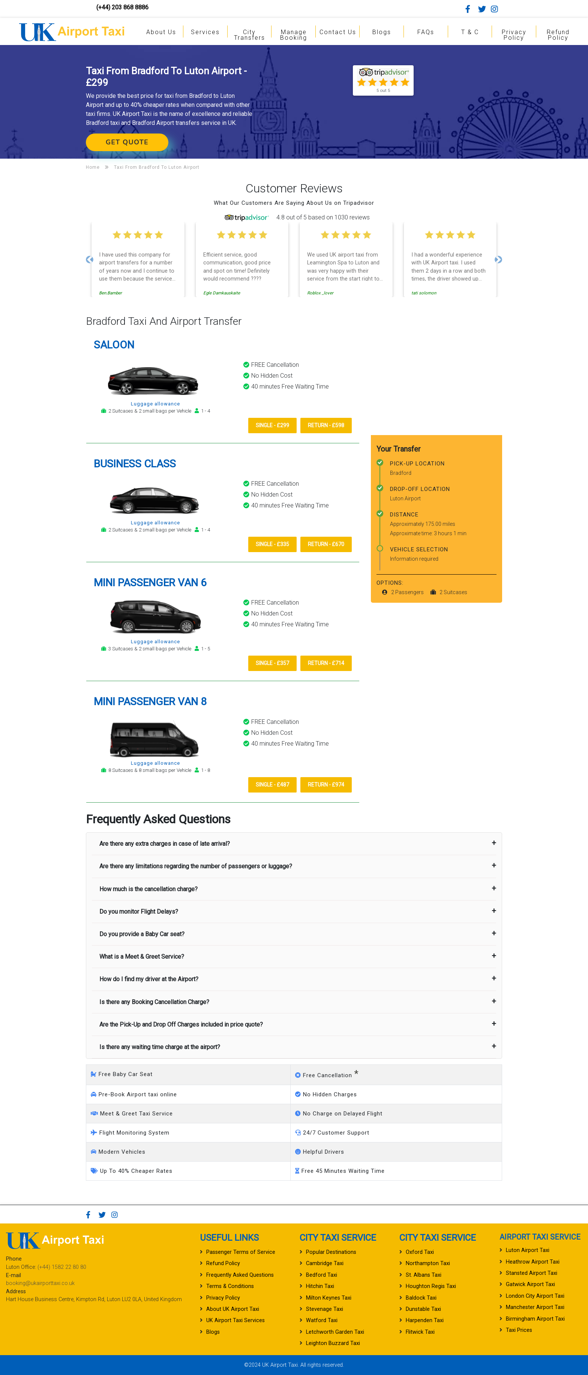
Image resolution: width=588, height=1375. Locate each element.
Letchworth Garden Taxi (335, 1332)
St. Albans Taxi (423, 1275)
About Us (161, 32)
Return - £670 (326, 544)
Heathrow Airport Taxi (533, 1262)
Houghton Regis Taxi (431, 1286)
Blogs (381, 32)
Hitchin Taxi (320, 1286)
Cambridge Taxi (325, 1263)
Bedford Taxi (321, 1275)
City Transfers (249, 35)
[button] (89, 259)
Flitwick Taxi (420, 1332)
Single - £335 (272, 544)
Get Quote (127, 142)
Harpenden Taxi (425, 1320)
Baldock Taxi (421, 1298)
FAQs (425, 32)
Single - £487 (272, 785)
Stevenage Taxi (324, 1309)
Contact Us (338, 32)
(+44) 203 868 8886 (122, 7)
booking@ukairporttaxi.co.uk (40, 1283)
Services (205, 32)
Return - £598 (326, 425)
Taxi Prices (519, 1330)
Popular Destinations (331, 1252)
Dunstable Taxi (423, 1309)
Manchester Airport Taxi (535, 1307)
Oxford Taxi (420, 1252)
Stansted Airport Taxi (531, 1273)
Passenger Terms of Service (240, 1252)
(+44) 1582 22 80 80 (62, 1267)
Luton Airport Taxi (527, 1250)
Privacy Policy (514, 35)
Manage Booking (293, 35)
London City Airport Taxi (535, 1296)
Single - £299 (272, 425)
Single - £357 (272, 663)
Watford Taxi (322, 1320)
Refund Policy (558, 35)
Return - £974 (326, 785)
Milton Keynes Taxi (328, 1298)
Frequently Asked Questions (240, 1275)
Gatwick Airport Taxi (530, 1284)
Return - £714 (326, 663)
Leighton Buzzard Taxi (333, 1343)
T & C (470, 32)
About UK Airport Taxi (232, 1309)
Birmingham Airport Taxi (535, 1319)
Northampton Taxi (428, 1263)
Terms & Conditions (230, 1286)
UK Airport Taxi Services (235, 1320)
